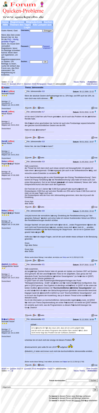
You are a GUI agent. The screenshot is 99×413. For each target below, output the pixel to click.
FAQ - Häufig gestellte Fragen (9, 40)
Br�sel (5, 91)
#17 (43, 112)
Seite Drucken (91, 84)
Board (4, 84)
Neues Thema (79, 82)
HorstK (5, 112)
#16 (43, 91)
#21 (43, 264)
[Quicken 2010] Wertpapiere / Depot (38, 84)
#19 (43, 162)
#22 (43, 319)
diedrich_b (6, 264)
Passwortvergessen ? (47, 47)
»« (92, 82)
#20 (43, 211)
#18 (43, 142)
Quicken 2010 (15, 84)
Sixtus (4, 161)
